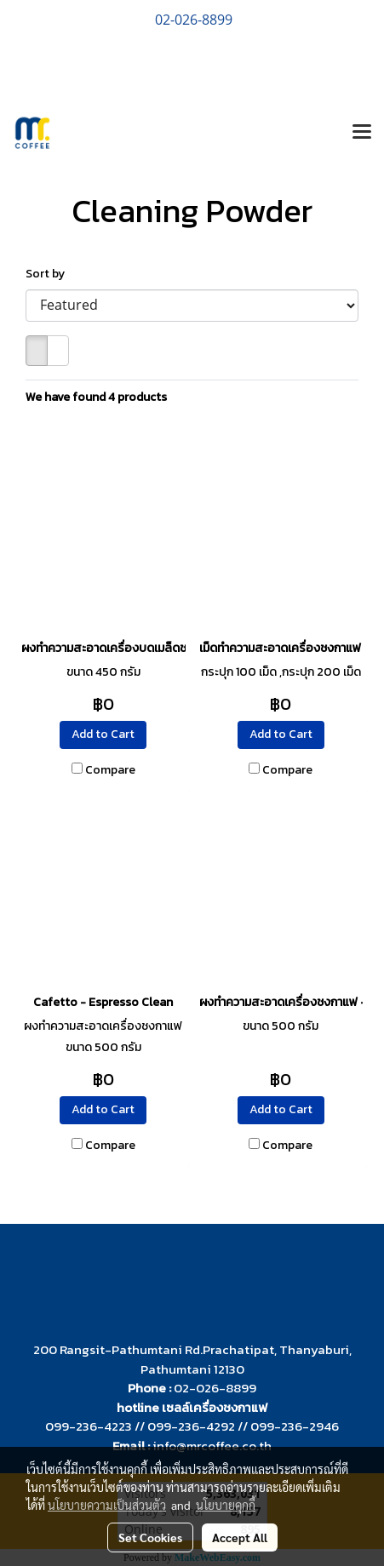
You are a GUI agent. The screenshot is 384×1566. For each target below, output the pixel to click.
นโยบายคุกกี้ (225, 1504)
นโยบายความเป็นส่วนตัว (107, 1504)
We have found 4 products (96, 397)
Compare (110, 770)
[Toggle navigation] (362, 132)
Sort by (49, 274)
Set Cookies (150, 1537)
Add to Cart (103, 734)
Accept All (239, 1537)
